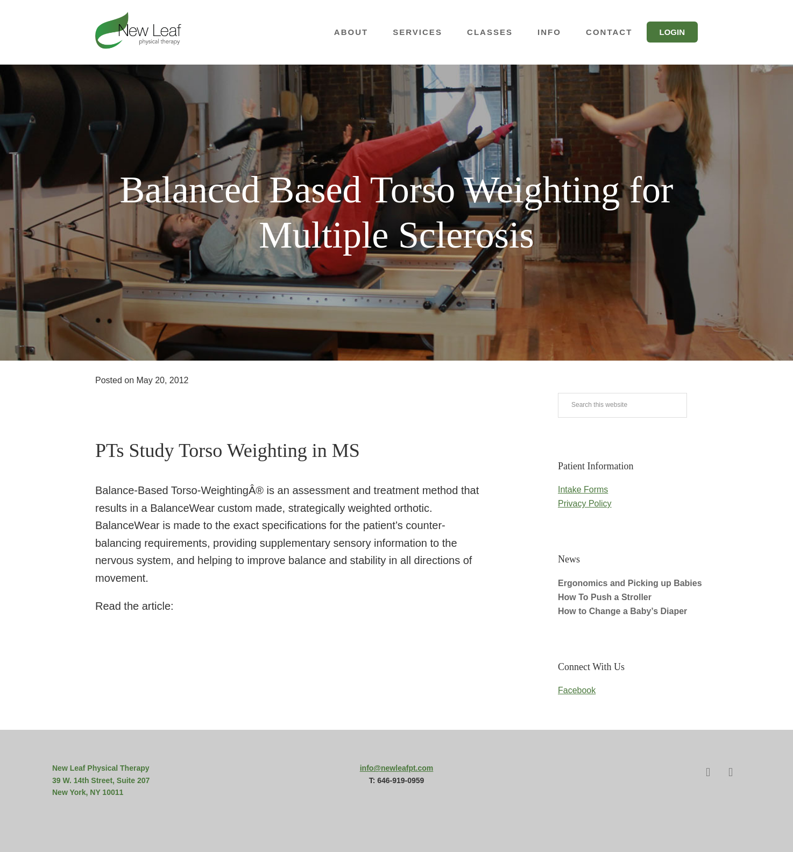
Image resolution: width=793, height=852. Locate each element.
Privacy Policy (585, 503)
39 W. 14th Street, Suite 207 (101, 780)
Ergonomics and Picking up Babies (630, 583)
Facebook (577, 690)
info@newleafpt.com (397, 768)
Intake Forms (583, 489)
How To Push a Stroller (605, 597)
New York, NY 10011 (87, 792)
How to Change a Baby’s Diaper (622, 611)
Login (672, 32)
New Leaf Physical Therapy (138, 32)
